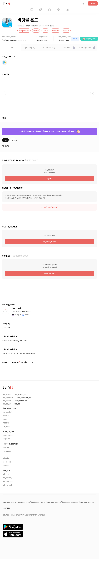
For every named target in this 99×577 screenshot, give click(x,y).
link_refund (7, 485)
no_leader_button (49, 242)
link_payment (8, 481)
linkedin (6, 458)
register (49, 179)
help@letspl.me (21, 401)
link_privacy (7, 478)
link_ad (17, 404)
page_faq (6, 439)
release (6, 416)
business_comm (54, 502)
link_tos (6, 474)
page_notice (8, 435)
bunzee (6, 447)
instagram (7, 451)
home (5, 419)
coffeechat (7, 412)
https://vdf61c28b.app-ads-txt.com (18, 353)
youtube (6, 465)
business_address (70, 502)
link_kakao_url (20, 395)
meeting (6, 423)
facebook (7, 462)
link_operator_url (24, 398)
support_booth (89, 38)
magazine (7, 426)
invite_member (49, 273)
